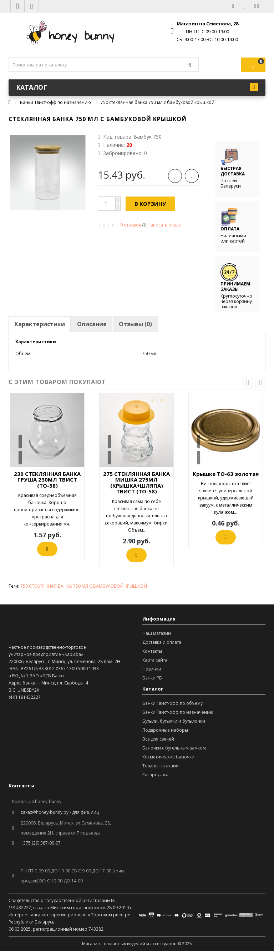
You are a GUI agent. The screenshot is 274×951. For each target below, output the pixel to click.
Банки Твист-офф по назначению (55, 102)
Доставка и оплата (161, 642)
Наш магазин (156, 633)
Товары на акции (160, 766)
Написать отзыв (164, 225)
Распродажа (155, 775)
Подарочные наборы (165, 730)
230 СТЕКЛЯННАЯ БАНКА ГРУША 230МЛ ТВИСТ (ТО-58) (47, 479)
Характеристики (39, 324)
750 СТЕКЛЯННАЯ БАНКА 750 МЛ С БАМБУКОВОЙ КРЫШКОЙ (83, 586)
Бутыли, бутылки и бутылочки (173, 721)
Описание (92, 324)
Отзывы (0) (135, 324)
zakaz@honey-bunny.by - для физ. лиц (60, 812)
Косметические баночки (168, 757)
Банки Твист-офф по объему (172, 703)
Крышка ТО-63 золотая (226, 473)
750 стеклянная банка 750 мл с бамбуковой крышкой (157, 102)
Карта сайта (154, 660)
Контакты (152, 651)
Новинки (151, 669)
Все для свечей (158, 739)
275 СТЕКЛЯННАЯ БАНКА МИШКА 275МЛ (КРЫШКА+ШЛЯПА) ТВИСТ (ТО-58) (136, 482)
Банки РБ (152, 678)
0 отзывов (130, 225)
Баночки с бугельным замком (174, 748)
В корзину (150, 203)
